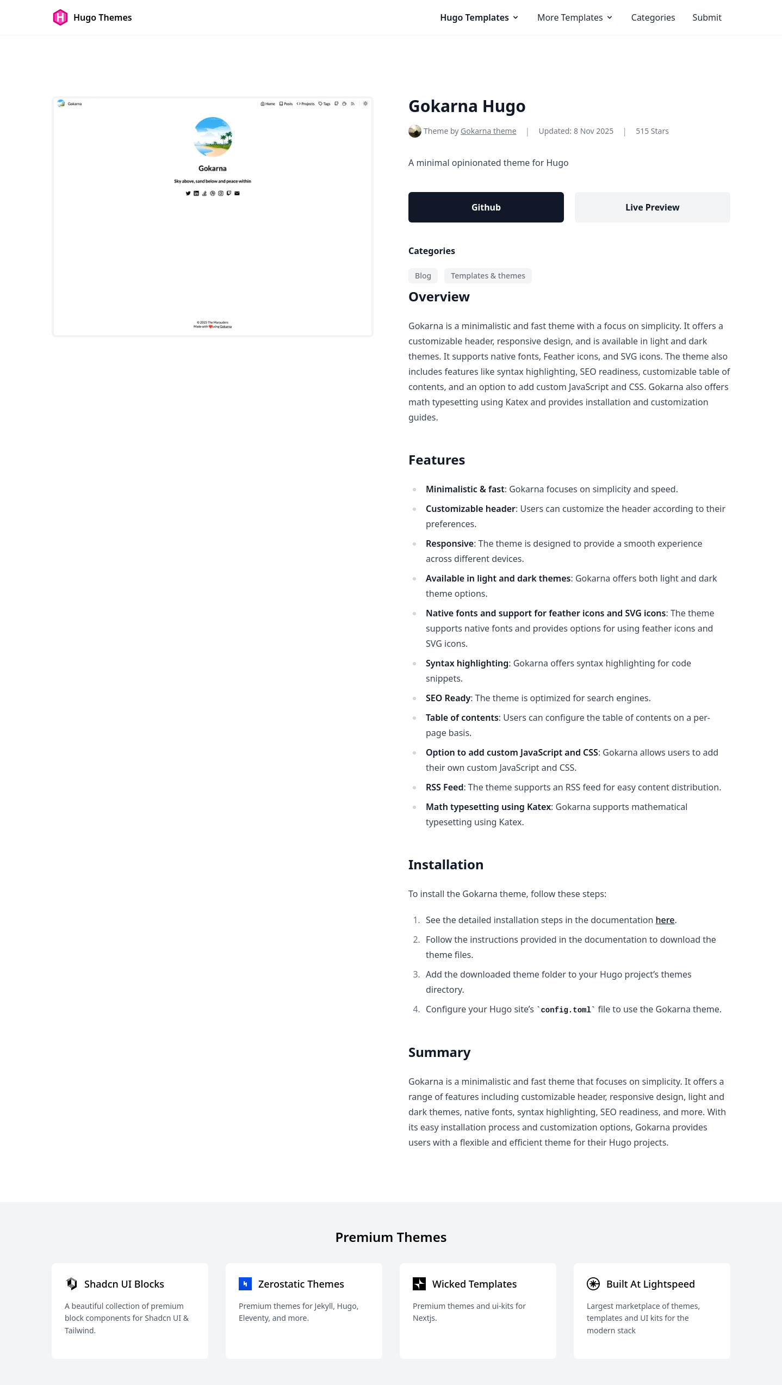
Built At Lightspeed (650, 1283)
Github (486, 207)
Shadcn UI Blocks (124, 1283)
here (665, 920)
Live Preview (652, 207)
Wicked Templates (474, 1283)
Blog (423, 275)
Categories (653, 17)
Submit (707, 17)
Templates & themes (488, 275)
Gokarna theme (489, 131)
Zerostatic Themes (301, 1283)
